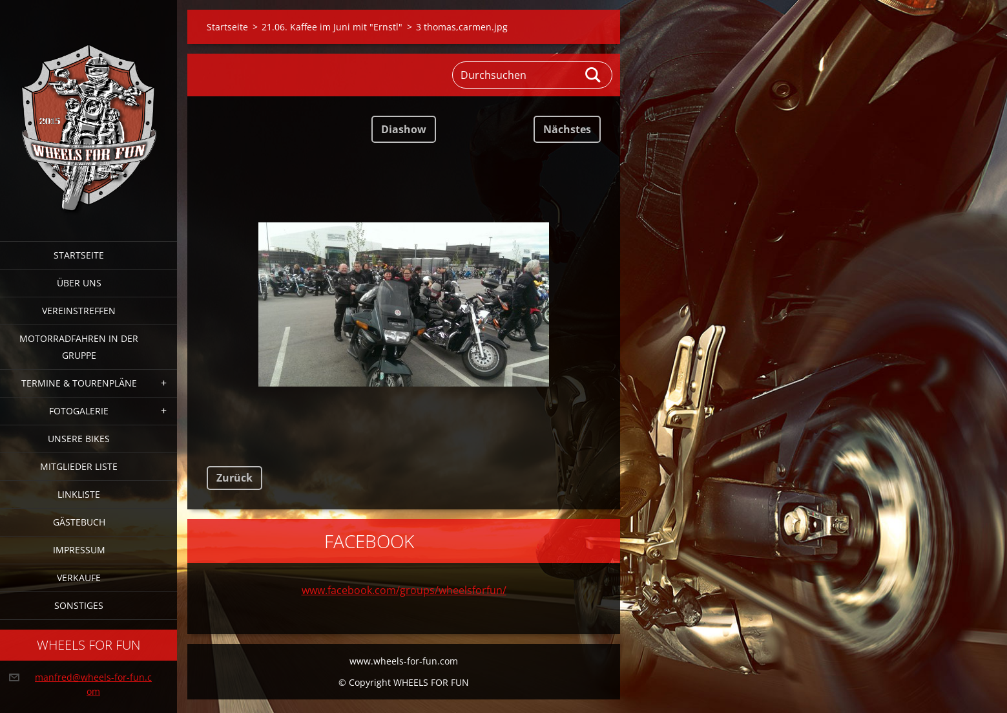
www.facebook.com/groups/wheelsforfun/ (404, 590)
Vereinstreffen (79, 310)
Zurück (234, 478)
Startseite (79, 255)
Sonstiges (78, 605)
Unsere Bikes (79, 438)
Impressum (79, 550)
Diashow (403, 129)
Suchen (593, 75)
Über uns (79, 283)
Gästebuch (79, 522)
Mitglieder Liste (79, 466)
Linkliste (78, 494)
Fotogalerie (79, 411)
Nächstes (567, 129)
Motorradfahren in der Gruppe (78, 346)
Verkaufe (79, 577)
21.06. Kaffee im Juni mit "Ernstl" (332, 27)
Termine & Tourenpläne (79, 383)
